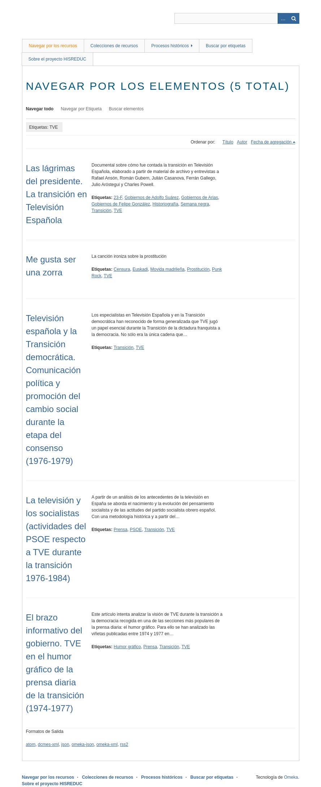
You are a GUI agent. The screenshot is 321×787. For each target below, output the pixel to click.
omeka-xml (107, 744)
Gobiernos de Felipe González (121, 204)
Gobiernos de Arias (199, 197)
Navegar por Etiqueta (81, 108)
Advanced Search (283, 18)
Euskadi (140, 269)
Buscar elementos (126, 108)
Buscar (294, 18)
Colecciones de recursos (114, 45)
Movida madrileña (167, 269)
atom (31, 744)
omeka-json (82, 744)
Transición (102, 210)
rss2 (124, 744)
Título (227, 142)
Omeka (291, 777)
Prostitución (198, 269)
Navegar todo (40, 108)
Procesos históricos (170, 45)
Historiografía (165, 204)
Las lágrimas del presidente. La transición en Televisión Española (56, 194)
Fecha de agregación (271, 142)
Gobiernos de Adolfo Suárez (152, 197)
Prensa (120, 529)
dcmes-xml (48, 744)
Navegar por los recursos (53, 45)
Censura (122, 269)
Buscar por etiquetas (226, 45)
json (65, 744)
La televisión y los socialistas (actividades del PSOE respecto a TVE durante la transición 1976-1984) (56, 539)
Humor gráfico (127, 646)
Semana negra (195, 204)
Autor (242, 142)
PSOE (136, 529)
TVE (118, 210)
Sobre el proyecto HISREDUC (57, 59)
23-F (118, 197)
